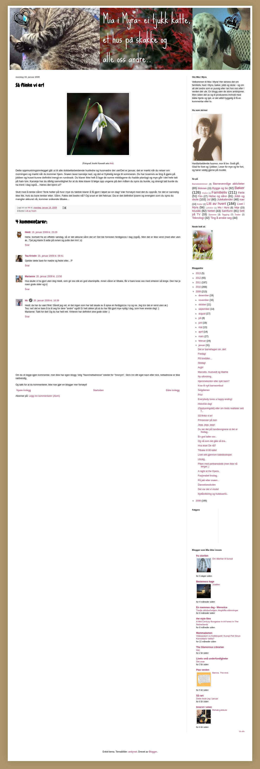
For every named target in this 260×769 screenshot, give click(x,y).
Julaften (216, 584)
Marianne (30, 276)
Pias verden (202, 670)
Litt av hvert (30, 211)
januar (202, 345)
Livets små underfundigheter (212, 658)
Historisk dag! (205, 404)
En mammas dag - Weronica (211, 607)
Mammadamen (204, 633)
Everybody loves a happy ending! (215, 399)
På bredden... (205, 358)
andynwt (132, 751)
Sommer (213, 214)
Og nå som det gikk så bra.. (212, 441)
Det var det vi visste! (208, 489)
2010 (199, 287)
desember (204, 295)
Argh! (201, 367)
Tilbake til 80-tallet (207, 450)
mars (201, 336)
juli (200, 318)
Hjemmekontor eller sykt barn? (214, 381)
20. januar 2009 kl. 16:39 (46, 300)
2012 (199, 278)
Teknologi (198, 217)
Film (200, 196)
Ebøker (205, 193)
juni (200, 322)
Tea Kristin (31, 256)
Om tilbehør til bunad (222, 559)
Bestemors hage (205, 581)
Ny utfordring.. (205, 376)
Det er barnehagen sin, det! (212, 349)
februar (202, 340)
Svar (27, 245)
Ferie (241, 192)
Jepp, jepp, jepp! (206, 424)
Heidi (27, 232)
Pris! (200, 394)
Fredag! (202, 353)
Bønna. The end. (220, 673)
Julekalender (225, 199)
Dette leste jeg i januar (207, 698)
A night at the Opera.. (209, 471)
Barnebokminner (199, 184)
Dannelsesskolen (207, 484)
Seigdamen (204, 390)
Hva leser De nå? (207, 445)
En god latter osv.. (207, 436)
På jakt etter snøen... (208, 480)
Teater (237, 214)
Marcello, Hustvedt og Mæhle (213, 372)
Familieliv (219, 192)
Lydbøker (209, 208)
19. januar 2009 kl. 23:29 (44, 232)
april (201, 331)
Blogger (153, 751)
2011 (199, 282)
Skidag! (202, 363)
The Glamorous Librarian (210, 647)
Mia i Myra (223, 207)
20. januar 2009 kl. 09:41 (50, 256)
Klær (242, 199)
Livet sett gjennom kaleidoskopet (215, 454)
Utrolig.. (202, 459)
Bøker (239, 188)
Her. (198, 650)
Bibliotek (202, 188)
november (204, 300)
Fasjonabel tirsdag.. (208, 475)
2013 (199, 273)
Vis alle (241, 731)
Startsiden (98, 390)
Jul (208, 199)
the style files (203, 618)
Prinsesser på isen (207, 420)
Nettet (211, 210)
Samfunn (227, 210)
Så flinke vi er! (205, 415)
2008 (199, 500)
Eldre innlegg (172, 390)
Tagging (225, 214)
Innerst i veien (204, 707)
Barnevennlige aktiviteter (228, 183)
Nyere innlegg (23, 390)
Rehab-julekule (219, 710)
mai (200, 327)
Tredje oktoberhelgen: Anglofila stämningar (217, 610)
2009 (199, 291)
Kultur (199, 204)
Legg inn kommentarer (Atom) (44, 396)
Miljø (236, 207)
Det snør (200, 661)
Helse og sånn (218, 196)
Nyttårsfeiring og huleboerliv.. (213, 494)
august (202, 313)
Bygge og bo (220, 188)
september (204, 309)
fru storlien (202, 555)
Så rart (200, 695)
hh (26, 300)
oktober (202, 304)
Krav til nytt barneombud (210, 385)
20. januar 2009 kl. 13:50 (49, 276)
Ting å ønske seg (221, 217)
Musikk (196, 210)
